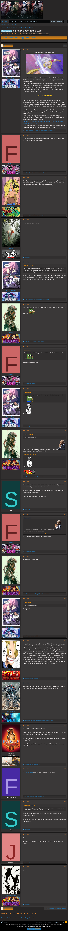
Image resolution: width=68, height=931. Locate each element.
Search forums (12, 24)
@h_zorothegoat (28, 772)
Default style (5, 922)
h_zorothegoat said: (29, 454)
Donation (13, 21)
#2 (65, 135)
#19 (65, 834)
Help (63, 922)
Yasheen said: (27, 265)
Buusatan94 (11, 711)
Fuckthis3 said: (28, 434)
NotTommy (11, 669)
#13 (65, 598)
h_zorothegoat (6, 33)
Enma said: (27, 350)
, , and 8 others (36, 173)
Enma (11, 332)
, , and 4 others (34, 341)
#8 (65, 388)
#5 (65, 262)
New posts (4, 24)
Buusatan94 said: (28, 805)
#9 (65, 430)
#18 (65, 801)
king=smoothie (26, 33)
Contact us (39, 922)
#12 (65, 556)
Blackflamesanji (11, 895)
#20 (65, 867)
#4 (65, 220)
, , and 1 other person (37, 594)
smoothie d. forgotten (43, 33)
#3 (65, 177)
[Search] (65, 21)
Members (33, 21)
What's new (22, 21)
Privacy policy (56, 922)
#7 (65, 346)
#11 (65, 514)
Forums (4, 21)
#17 (65, 769)
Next (10, 45)
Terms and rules (47, 922)
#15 (65, 683)
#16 (65, 725)
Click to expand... (44, 533)
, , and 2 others (40, 130)
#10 (65, 481)
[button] (17, 21)
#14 (65, 641)
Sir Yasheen (11, 206)
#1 (65, 49)
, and (34, 215)
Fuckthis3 (11, 164)
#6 (65, 304)
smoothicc (33, 33)
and (30, 383)
